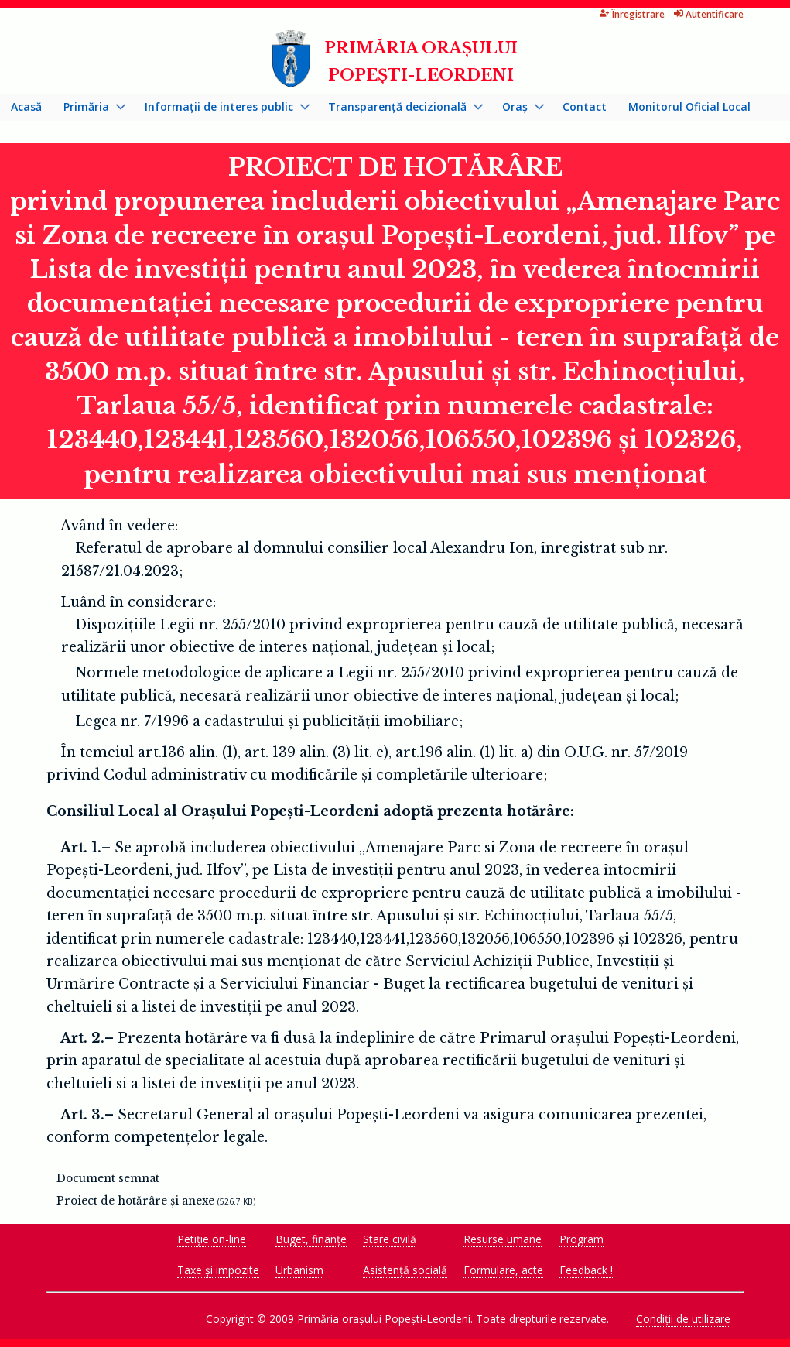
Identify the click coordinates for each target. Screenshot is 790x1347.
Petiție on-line (211, 1239)
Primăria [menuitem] (89, 110)
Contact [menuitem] (585, 106)
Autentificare (709, 14)
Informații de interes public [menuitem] (222, 110)
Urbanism (299, 1270)
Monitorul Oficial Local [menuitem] (689, 106)
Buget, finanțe (311, 1239)
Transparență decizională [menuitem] (400, 110)
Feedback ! (586, 1270)
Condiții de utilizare (683, 1318)
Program (581, 1239)
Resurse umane (502, 1239)
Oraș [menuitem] (517, 110)
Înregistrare (632, 14)
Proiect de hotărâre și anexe (135, 1201)
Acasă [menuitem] (26, 106)
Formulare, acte (503, 1270)
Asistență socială (405, 1270)
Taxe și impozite (218, 1270)
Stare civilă (389, 1239)
